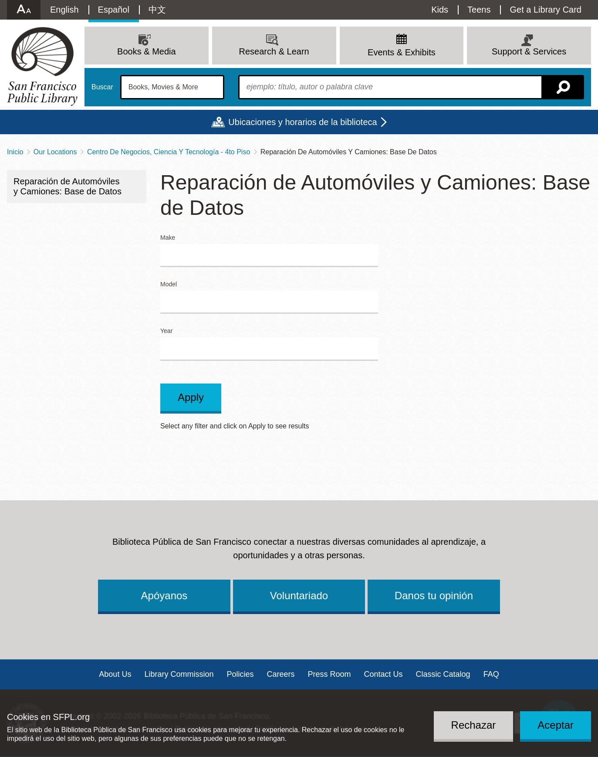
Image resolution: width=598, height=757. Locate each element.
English (64, 9)
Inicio (15, 152)
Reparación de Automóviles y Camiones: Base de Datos (68, 186)
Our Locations (55, 152)
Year (166, 331)
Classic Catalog (443, 674)
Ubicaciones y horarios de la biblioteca (302, 122)
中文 (157, 9)
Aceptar (555, 725)
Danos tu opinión (434, 595)
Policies (239, 674)
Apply (191, 397)
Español (113, 9)
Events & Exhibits (402, 52)
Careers (280, 674)
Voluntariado (299, 595)
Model (168, 284)
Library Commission (178, 674)
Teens (478, 9)
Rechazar (473, 725)
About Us (115, 674)
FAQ (491, 674)
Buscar (102, 87)
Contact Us (383, 674)
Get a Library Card (545, 9)
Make (167, 237)
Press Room (329, 674)
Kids (439, 9)
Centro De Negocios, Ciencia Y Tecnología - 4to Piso (168, 152)
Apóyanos (164, 595)
